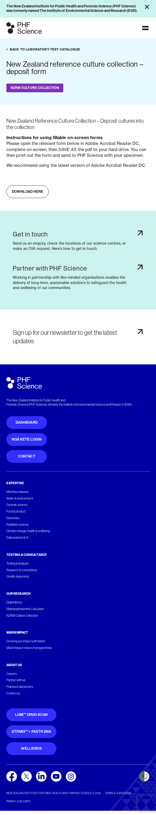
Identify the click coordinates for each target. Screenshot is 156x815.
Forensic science (17, 505)
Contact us (13, 693)
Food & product (15, 511)
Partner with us (15, 680)
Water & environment (19, 498)
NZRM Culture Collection (22, 615)
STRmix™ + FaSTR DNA (31, 731)
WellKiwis (31, 748)
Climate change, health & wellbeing (28, 531)
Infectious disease (17, 492)
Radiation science (17, 524)
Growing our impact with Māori (25, 641)
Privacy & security (18, 801)
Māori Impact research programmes (29, 648)
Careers (11, 674)
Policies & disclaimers (19, 687)
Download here (27, 191)
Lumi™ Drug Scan (31, 714)
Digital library (14, 602)
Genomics (12, 518)
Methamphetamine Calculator (25, 609)
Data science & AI (17, 537)
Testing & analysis (17, 563)
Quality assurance (17, 576)
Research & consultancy (21, 570)
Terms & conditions (118, 793)
